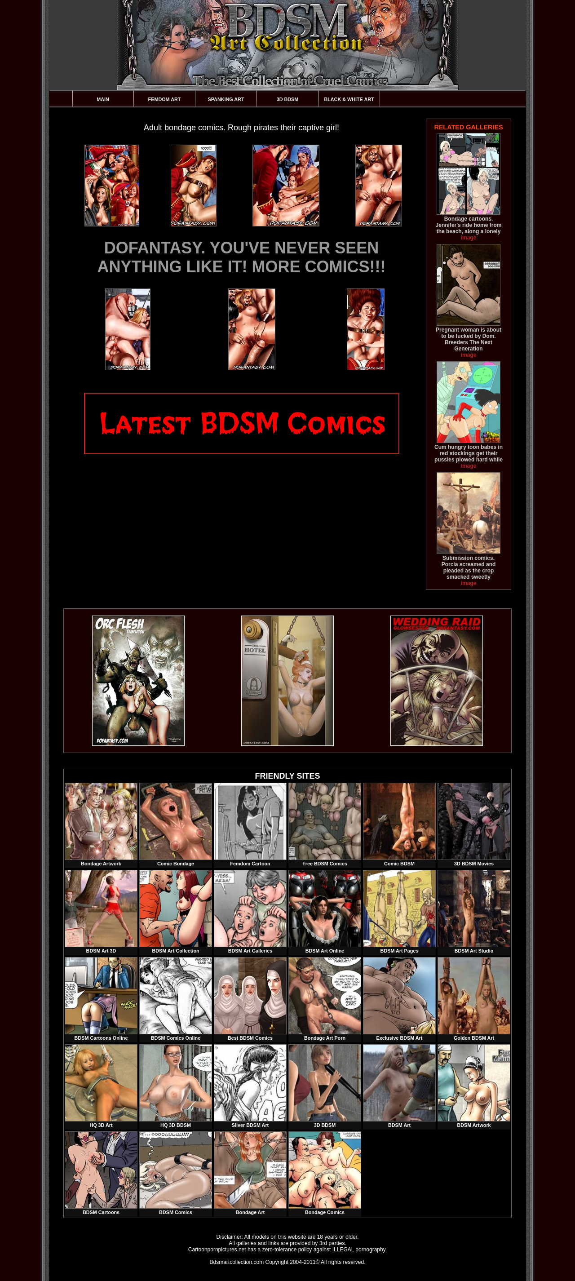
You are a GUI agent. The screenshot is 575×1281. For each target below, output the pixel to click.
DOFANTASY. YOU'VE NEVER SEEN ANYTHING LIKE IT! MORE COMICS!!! (241, 257)
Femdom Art (164, 99)
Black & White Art (349, 99)
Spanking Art (226, 99)
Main (103, 99)
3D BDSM (288, 99)
